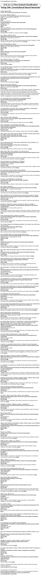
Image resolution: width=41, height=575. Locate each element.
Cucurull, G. (15, 204)
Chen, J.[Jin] (12, 322)
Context (2, 12)
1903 (7, 121)
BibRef (2, 20)
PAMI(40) (3, 37)
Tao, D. (4, 14)
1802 (6, 473)
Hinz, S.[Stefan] (14, 324)
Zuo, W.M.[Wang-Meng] (12, 468)
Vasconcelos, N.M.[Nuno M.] (17, 386)
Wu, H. (6, 413)
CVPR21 (2, 389)
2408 (7, 359)
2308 (7, 339)
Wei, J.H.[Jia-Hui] (20, 267)
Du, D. (12, 395)
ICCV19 (2, 406)
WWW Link (3, 238)
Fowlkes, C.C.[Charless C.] (12, 477)
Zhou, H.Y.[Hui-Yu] (34, 278)
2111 (6, 390)
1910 (6, 435)
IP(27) (2, 70)
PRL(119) (2, 111)
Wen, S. (9, 151)
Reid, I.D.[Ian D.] (9, 515)
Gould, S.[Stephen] (22, 258)
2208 (7, 273)
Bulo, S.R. (22, 449)
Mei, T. (9, 493)
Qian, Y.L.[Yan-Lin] (19, 108)
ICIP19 (2, 434)
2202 (6, 229)
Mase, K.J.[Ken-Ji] (18, 234)
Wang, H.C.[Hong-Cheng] (33, 365)
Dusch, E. (28, 540)
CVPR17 (2, 507)
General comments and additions (8, 571)
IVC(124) (2, 272)
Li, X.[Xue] (15, 170)
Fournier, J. (18, 540)
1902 (7, 112)
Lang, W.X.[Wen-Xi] (5, 278)
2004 (6, 408)
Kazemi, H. (9, 404)
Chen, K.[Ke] (12, 108)
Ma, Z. (5, 151)
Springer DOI (3, 527)
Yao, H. (2, 59)
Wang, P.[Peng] (31, 513)
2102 (6, 156)
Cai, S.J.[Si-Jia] (4, 468)
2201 (6, 244)
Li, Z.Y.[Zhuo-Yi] (24, 344)
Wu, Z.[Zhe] (25, 365)
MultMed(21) (3, 189)
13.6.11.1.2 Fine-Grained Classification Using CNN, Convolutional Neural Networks (20, 6)
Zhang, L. (9, 395)
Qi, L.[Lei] (3, 179)
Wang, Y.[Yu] (11, 234)
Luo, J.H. (7, 84)
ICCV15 (2, 30)
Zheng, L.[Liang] (30, 258)
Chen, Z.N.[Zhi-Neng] (21, 522)
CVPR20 (2, 397)
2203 (7, 238)
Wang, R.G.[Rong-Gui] (5, 195)
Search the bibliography (6, 572)
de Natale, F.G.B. (10, 449)
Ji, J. (15, 440)
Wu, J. (10, 84)
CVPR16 (2, 23)
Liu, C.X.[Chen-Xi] (18, 365)
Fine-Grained (24, 12)
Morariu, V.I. (7, 459)
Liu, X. (23, 395)
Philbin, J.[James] (6, 134)
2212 (7, 290)
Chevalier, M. (3, 540)
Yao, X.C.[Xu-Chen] (15, 195)
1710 (6, 102)
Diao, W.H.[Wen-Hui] (5, 322)
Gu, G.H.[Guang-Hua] (32, 344)
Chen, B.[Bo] (21, 124)
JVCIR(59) (3, 119)
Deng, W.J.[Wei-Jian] (5, 258)
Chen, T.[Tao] (3, 355)
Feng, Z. (2, 431)
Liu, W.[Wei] (21, 215)
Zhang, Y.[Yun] (13, 142)
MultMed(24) (3, 228)
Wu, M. (23, 151)
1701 (6, 519)
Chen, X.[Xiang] (4, 366)
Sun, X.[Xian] (3, 321)
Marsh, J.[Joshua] (14, 258)
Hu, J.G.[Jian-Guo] (13, 161)
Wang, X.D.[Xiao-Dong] (22, 142)
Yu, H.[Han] (3, 344)
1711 (6, 509)
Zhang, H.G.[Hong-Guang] (14, 312)
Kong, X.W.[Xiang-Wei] (29, 76)
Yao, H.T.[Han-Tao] (5, 66)
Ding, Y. (2, 151)
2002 (6, 428)
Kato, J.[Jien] (25, 234)
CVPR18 (2, 462)
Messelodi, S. (17, 449)
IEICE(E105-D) (4, 237)
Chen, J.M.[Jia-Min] (5, 161)
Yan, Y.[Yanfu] (28, 224)
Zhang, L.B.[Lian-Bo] (5, 215)
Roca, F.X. (27, 204)
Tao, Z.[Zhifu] (25, 334)
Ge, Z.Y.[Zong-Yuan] (5, 513)
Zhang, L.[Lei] (21, 468)
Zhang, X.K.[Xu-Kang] (11, 249)
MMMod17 (3, 526)
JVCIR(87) (3, 281)
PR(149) (2, 348)
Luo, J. (12, 493)
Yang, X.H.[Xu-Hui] (5, 303)
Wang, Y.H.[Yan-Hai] (5, 124)
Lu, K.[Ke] (6, 225)
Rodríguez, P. (3, 204)
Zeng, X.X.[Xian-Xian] (5, 142)
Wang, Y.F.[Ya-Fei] (4, 117)
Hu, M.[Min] (35, 195)
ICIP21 (2, 243)
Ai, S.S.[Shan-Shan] (5, 522)
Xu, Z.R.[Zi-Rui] (4, 365)
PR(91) (2, 181)
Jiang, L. (7, 440)
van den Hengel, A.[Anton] (25, 98)
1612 (6, 18)
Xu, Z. (2, 14)
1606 (6, 553)
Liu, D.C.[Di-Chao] (4, 234)
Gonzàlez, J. (32, 204)
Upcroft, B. (31, 547)
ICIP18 (2, 453)
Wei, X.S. (2, 84)
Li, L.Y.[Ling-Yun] (4, 76)
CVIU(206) (3, 163)
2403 (7, 349)
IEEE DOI (2, 18)
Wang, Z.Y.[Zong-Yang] (27, 249)
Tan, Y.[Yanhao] (4, 224)
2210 (6, 307)
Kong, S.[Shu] (3, 477)
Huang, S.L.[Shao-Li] (14, 215)
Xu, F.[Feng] (25, 321)
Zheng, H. (3, 493)
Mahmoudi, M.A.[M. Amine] (7, 377)
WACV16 (2, 551)
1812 (6, 444)
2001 (7, 147)
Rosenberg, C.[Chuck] (27, 133)
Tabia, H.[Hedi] (35, 377)
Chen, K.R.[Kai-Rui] (32, 142)
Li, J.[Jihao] (18, 322)
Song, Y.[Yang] (11, 133)
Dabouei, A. (14, 404)
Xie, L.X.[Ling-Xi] (20, 76)
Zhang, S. (6, 59)
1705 (6, 88)
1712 (6, 72)
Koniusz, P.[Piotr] (4, 312)
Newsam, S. (10, 186)
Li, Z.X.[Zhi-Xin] (12, 267)
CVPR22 (2, 306)
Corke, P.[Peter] (17, 515)
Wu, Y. (15, 395)
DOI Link (2, 254)
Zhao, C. (19, 395)
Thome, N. (9, 540)
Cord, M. (14, 540)
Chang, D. (16, 151)
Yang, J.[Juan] (22, 195)
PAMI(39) (3, 101)
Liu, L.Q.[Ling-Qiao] (5, 98)
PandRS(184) (3, 327)
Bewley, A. (11, 547)
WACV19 (2, 479)
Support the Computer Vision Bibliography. (20, 572)
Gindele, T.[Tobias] (24, 423)
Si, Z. (20, 151)
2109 (7, 219)
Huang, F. (27, 395)
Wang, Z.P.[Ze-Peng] (13, 117)
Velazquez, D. (9, 204)
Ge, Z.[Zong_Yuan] (5, 547)
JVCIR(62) (3, 197)
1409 (6, 138)
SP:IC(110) (3, 288)
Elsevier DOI (3, 112)
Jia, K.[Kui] (17, 293)
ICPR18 (2, 443)
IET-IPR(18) (3, 253)
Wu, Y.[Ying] (19, 134)
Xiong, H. (18, 440)
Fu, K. (5, 431)
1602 (6, 31)
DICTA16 (2, 517)
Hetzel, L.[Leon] (31, 423)
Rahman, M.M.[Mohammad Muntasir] (16, 224)
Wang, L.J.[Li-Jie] (10, 355)
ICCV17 (2, 472)
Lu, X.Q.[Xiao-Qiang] (9, 179)
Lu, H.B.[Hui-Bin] (9, 344)
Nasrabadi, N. (26, 404)
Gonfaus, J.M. (21, 204)
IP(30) (2, 155)
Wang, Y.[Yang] (9, 170)
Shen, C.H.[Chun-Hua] (14, 98)
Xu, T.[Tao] (33, 322)
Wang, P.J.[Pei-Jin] (11, 321)
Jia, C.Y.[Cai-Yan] (12, 522)
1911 (7, 130)
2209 (6, 298)
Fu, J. (6, 493)
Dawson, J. (20, 404)
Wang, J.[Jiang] (4, 133)
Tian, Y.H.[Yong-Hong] (35, 303)
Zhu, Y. (2, 186)
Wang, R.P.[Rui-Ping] (33, 321)
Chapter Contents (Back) (6, 11)
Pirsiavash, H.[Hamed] (26, 531)
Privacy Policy (14, 1)
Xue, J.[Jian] (34, 224)
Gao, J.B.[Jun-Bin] (21, 170)
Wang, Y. (2, 459)
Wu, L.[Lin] (3, 170)
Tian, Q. (17, 59)
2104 (7, 165)
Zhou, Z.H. (14, 84)
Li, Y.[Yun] (20, 334)
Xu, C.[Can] (18, 278)
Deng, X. (6, 186)
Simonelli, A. (3, 449)
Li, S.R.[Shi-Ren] (21, 161)
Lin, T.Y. (2, 44)
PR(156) (2, 358)
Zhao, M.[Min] (17, 344)
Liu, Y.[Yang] (17, 355)
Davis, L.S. (13, 459)
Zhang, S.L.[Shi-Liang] (13, 66)
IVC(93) (2, 146)
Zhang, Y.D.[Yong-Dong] (34, 66)
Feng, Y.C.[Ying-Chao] (25, 322)
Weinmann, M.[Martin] (6, 324)
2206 (6, 262)
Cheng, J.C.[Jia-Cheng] (5, 386)
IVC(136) (2, 337)
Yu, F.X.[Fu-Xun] (10, 365)
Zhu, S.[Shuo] (3, 249)
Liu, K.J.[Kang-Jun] (4, 293)
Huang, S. (9, 14)
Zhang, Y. (14, 14)
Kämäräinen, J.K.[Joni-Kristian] (30, 108)
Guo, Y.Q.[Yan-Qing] (12, 76)
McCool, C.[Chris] (13, 513)
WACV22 (2, 370)
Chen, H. (10, 413)
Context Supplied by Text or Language (9, 567)
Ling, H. (27, 151)
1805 (6, 47)
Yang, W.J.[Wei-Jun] (8, 143)
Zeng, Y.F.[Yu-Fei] (28, 267)
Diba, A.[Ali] (3, 531)
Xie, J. (12, 151)
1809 (6, 454)
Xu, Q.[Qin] (3, 334)
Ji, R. (2, 395)
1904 (7, 182)
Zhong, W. (3, 440)
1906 (6, 190)
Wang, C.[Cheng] (22, 324)
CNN (5, 12)
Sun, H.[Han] (12, 278)
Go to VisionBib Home (5, 1)
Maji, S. (14, 44)
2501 (5, 254)
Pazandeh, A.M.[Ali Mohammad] (13, 531)
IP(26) (2, 17)
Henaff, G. (23, 540)
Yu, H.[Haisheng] (24, 355)
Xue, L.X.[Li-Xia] (29, 195)
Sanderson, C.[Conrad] (22, 513)
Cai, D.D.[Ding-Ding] (5, 108)
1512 (6, 80)
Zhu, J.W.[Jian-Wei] (5, 267)
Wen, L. (4, 395)
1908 (7, 199)
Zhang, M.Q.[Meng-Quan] (11, 334)
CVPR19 (2, 426)
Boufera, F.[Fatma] (28, 377)
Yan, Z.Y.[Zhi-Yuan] (19, 321)
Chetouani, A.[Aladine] (18, 377)
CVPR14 (2, 137)
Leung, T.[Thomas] (18, 133)
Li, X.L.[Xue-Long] (18, 179)
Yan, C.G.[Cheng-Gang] (24, 66)
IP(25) (2, 61)
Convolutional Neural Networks (14, 12)
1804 (6, 39)
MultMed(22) (3, 208)
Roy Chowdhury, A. (8, 44)
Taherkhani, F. (4, 404)
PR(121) (2, 218)
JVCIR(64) (3, 128)
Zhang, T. (11, 440)
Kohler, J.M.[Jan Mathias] (13, 423)
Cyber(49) (3, 172)
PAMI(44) (3, 315)
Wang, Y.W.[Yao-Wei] (13, 303)
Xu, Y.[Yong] (27, 303)
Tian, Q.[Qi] (9, 68)
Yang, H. (2, 413)
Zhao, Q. (9, 431)
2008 (6, 399)
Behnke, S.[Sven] (13, 424)
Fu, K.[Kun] (28, 324)
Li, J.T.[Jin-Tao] (4, 68)
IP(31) (2, 261)
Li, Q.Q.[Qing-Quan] (14, 124)
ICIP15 (2, 79)
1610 (6, 63)
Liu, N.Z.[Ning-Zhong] (25, 278)
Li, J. (14, 59)
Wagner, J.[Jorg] (4, 423)
